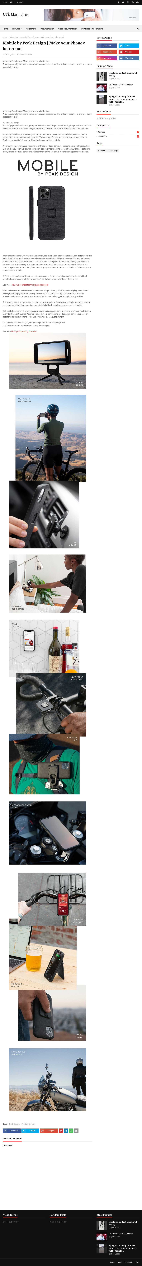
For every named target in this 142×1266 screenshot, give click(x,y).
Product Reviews (15, 37)
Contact (20, 2)
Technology (118, 136)
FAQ (137, 1262)
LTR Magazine (10, 55)
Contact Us (129, 1262)
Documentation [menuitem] (47, 29)
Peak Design (14, 1124)
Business (118, 132)
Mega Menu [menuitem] (31, 29)
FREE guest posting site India (23, 331)
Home (5, 2)
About (12, 2)
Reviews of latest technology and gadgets (30, 285)
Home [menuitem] (5, 29)
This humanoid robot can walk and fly (123, 74)
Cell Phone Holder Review (121, 85)
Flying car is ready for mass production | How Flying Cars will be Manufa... (123, 99)
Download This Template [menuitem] (92, 29)
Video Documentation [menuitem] (67, 29)
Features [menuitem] (16, 29)
